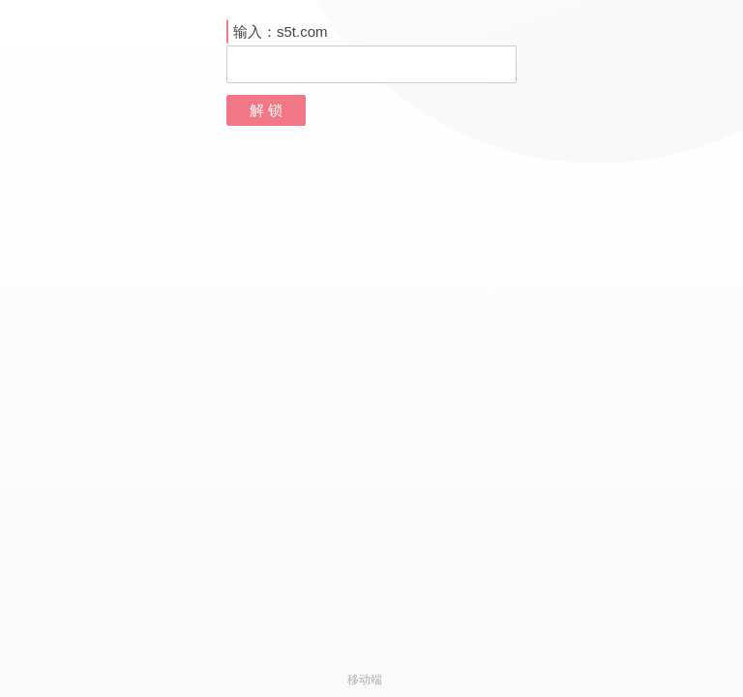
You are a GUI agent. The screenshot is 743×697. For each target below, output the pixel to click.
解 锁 (266, 110)
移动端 (364, 679)
